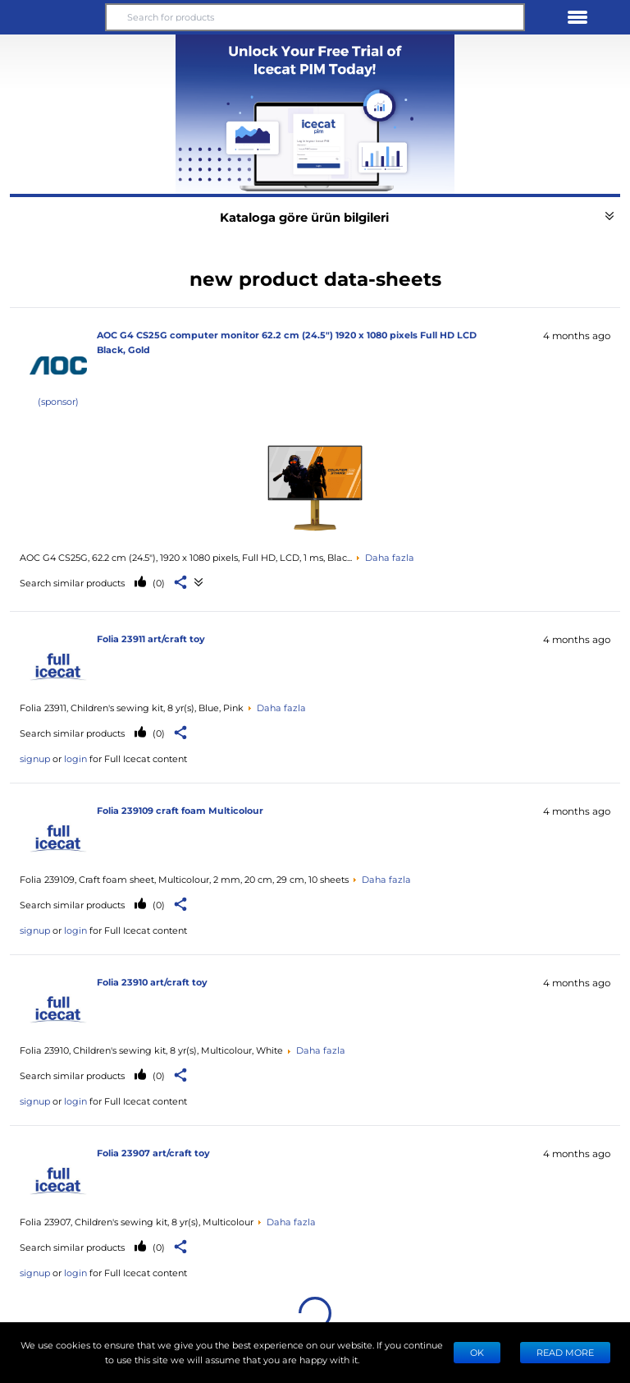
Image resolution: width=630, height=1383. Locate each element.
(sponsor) (58, 401)
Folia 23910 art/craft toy (152, 981)
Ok (477, 1352)
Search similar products (72, 582)
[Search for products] (315, 17)
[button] (52, 17)
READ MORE (565, 1352)
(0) (157, 582)
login (75, 758)
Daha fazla (389, 557)
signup (35, 758)
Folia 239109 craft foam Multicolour (180, 810)
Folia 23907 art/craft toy (153, 1152)
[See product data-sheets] (315, 486)
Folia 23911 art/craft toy (151, 638)
